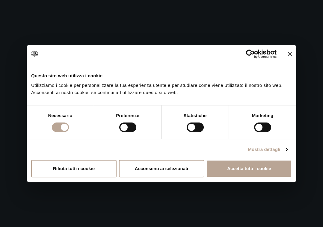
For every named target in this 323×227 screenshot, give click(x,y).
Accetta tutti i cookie (249, 168)
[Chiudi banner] (290, 54)
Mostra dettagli (264, 149)
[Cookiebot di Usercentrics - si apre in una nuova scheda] (250, 53)
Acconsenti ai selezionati (161, 168)
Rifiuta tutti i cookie (74, 168)
